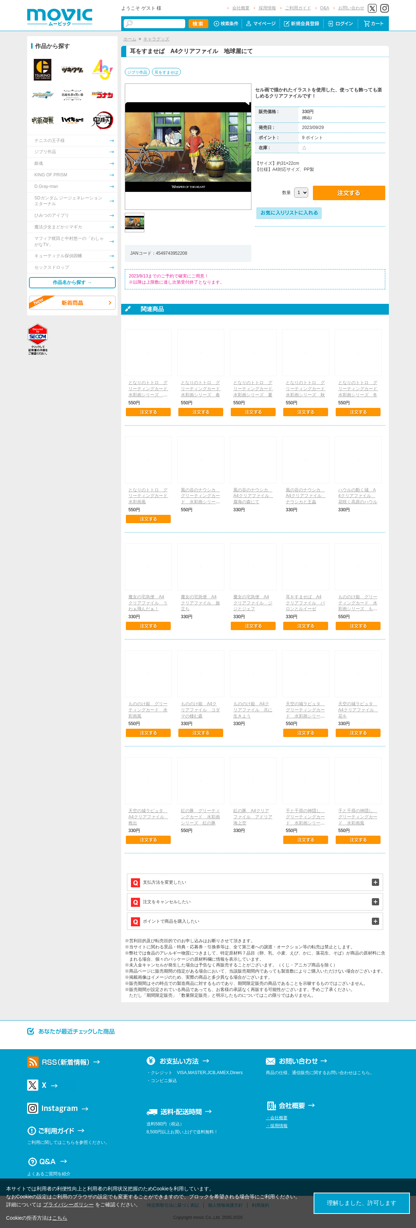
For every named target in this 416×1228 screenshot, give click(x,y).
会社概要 (241, 7)
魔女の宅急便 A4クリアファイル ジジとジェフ (252, 603)
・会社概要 (277, 1117)
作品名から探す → (72, 282)
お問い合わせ (351, 7)
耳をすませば (166, 72)
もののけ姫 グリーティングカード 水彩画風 (147, 710)
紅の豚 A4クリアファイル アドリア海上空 (252, 817)
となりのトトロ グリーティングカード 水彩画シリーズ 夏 (255, 388)
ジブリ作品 (137, 72)
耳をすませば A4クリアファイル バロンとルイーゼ (305, 603)
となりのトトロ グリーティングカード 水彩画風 (150, 496)
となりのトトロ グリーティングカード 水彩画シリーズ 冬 (360, 388)
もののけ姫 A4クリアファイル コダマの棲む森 (200, 710)
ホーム (129, 39)
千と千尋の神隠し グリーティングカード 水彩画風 (357, 817)
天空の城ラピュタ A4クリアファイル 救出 (148, 817)
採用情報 (267, 7)
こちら (59, 1218)
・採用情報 (277, 1125)
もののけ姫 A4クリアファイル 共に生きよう (252, 710)
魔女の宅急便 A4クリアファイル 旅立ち (200, 603)
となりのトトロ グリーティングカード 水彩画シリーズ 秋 (307, 388)
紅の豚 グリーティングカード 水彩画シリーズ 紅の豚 (200, 817)
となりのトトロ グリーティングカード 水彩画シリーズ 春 (202, 388)
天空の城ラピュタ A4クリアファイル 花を (358, 710)
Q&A (324, 7)
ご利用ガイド (298, 7)
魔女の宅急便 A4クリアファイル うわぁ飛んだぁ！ (147, 603)
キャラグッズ (156, 39)
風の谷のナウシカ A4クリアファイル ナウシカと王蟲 (306, 496)
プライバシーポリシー (68, 1204)
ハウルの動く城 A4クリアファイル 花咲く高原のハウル (357, 496)
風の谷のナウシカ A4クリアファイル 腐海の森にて (253, 496)
